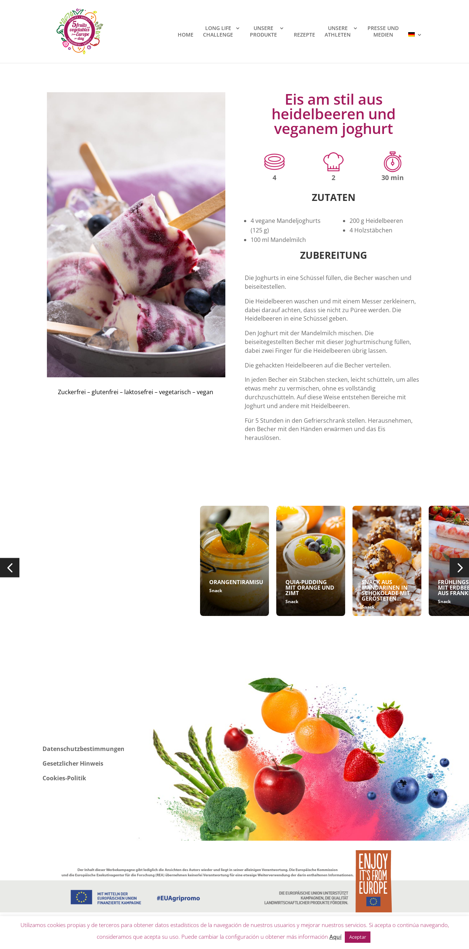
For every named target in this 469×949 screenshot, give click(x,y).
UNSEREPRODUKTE (263, 31)
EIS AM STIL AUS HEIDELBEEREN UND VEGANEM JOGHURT (154, 590)
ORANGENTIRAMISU (236, 582)
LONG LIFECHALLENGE (218, 31)
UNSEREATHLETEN (338, 31)
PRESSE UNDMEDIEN (383, 31)
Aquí (335, 936)
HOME (185, 34)
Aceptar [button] (357, 937)
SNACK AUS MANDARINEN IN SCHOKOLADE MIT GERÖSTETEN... (386, 590)
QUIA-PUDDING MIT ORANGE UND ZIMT (309, 587)
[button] (9, 568)
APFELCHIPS (72, 582)
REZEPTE (304, 34)
